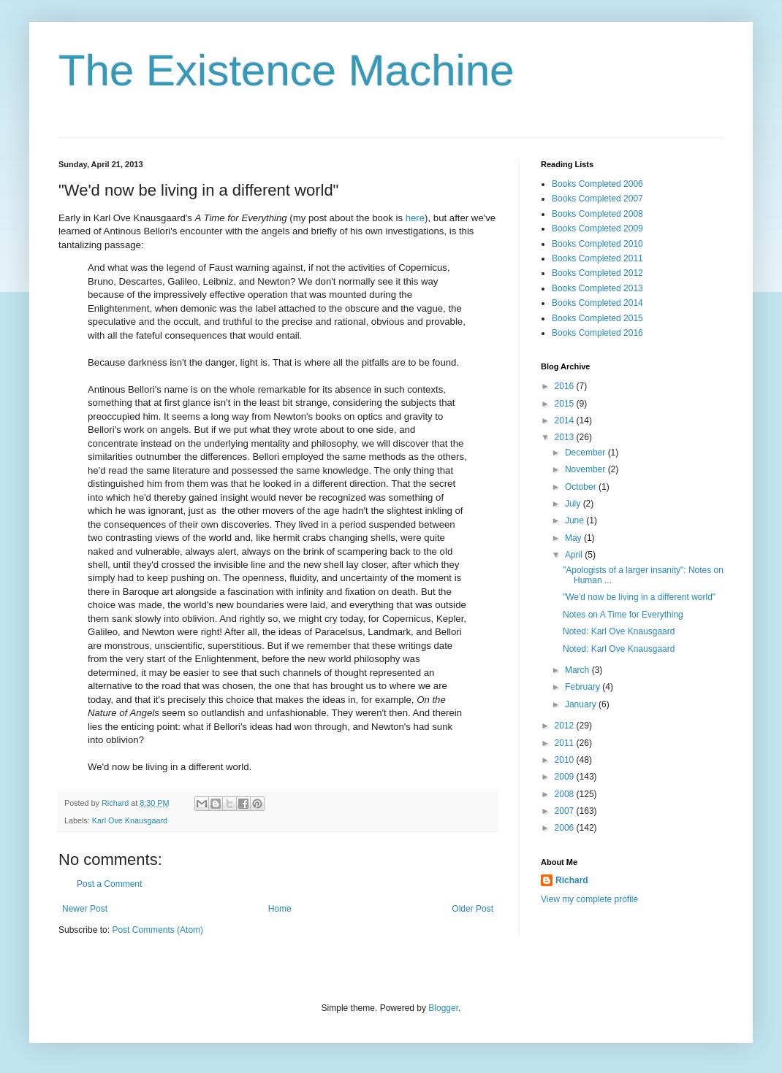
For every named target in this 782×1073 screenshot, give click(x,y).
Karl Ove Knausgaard (129, 820)
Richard (571, 880)
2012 (566, 725)
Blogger (443, 1008)
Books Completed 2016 (597, 333)
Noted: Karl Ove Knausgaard (619, 631)
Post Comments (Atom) (157, 930)
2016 (566, 386)
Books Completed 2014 (597, 303)
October (582, 487)
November (586, 469)
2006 (566, 828)
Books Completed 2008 (597, 214)
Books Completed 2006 (597, 184)
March (578, 670)
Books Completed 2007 (597, 198)
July (574, 504)
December (586, 452)
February (583, 687)
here (415, 217)
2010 (566, 760)
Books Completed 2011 (597, 258)
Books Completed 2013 (597, 288)
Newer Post (84, 909)
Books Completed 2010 (597, 244)
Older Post (472, 909)
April (575, 555)
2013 (566, 437)
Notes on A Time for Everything (623, 614)
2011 (566, 743)
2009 (566, 777)
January (582, 704)
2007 (566, 811)
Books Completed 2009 (597, 228)
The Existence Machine (286, 70)
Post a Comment (109, 884)
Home (280, 909)
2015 (566, 404)
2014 (566, 420)
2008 (566, 794)
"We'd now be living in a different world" (639, 597)
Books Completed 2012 (597, 273)
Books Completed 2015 (597, 318)
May (574, 538)
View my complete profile (589, 899)
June (575, 520)
